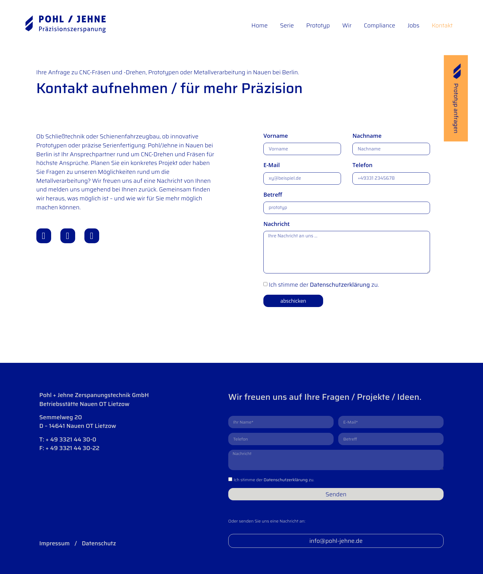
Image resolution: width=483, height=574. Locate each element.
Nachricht (276, 224)
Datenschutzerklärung (340, 284)
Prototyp (318, 25)
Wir (346, 25)
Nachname (366, 135)
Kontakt (442, 25)
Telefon (362, 165)
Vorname (275, 135)
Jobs (413, 25)
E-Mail (271, 165)
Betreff (272, 194)
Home (259, 25)
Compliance (379, 25)
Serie (287, 25)
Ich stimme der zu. (324, 284)
